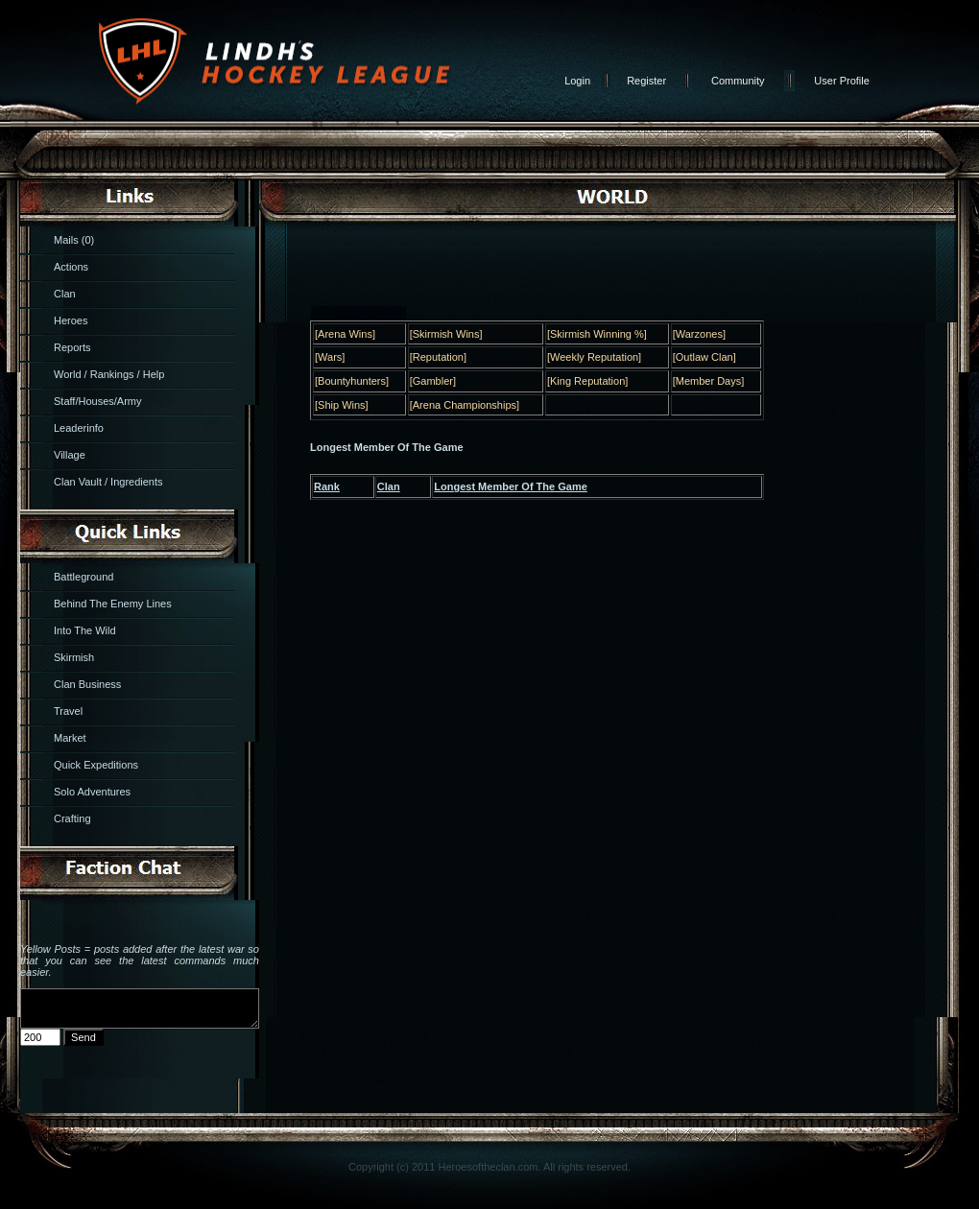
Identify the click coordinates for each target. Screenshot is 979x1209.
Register (646, 80)
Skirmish (74, 657)
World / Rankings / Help (109, 374)
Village (69, 455)
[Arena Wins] (345, 334)
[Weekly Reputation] (594, 357)
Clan (65, 293)
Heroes (70, 320)
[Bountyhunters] (352, 381)
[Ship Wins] (342, 405)
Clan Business (87, 684)
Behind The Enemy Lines (113, 603)
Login (577, 80)
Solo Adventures (92, 791)
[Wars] (330, 357)
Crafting (72, 818)
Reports (72, 347)
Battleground (83, 576)
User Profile (841, 80)
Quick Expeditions (96, 764)
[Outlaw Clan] (704, 357)
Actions (71, 267)
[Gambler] (433, 381)
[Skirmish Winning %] (597, 334)
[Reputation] (438, 357)
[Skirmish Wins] (446, 334)
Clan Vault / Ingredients (108, 481)
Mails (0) (74, 240)
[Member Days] (709, 381)
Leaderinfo (79, 428)
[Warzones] (699, 334)
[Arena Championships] (464, 405)
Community (738, 80)
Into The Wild (85, 630)
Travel (68, 711)
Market (70, 738)
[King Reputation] (587, 381)
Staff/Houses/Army (98, 401)
